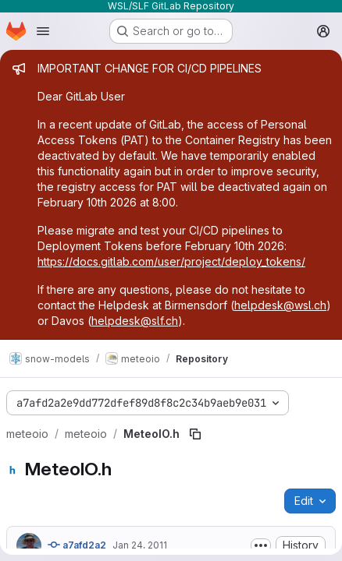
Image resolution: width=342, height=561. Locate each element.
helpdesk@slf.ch (134, 320)
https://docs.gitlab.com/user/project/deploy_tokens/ (171, 261)
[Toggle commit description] (261, 545)
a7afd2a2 (77, 544)
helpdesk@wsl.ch (280, 305)
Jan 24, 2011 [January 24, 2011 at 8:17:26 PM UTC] (139, 545)
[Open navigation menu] (42, 31)
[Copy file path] (195, 434)
